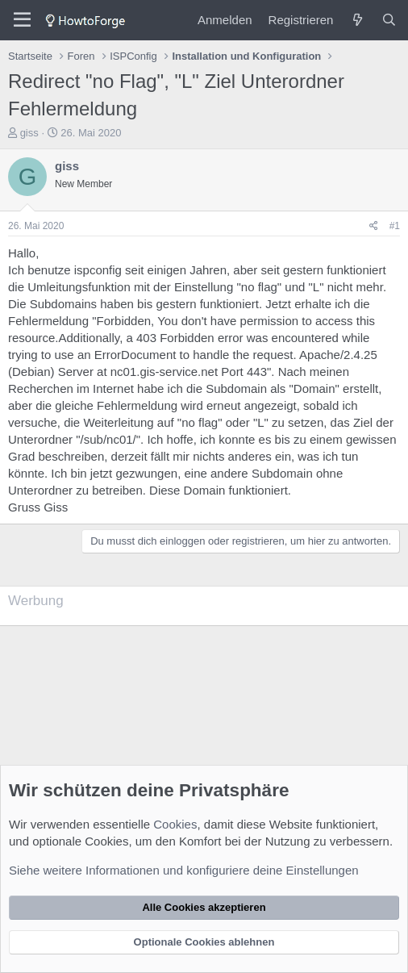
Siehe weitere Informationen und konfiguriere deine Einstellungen (184, 870)
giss (29, 133)
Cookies (175, 824)
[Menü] (22, 20)
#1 (394, 226)
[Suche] (389, 20)
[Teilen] (374, 226)
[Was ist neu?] (357, 20)
